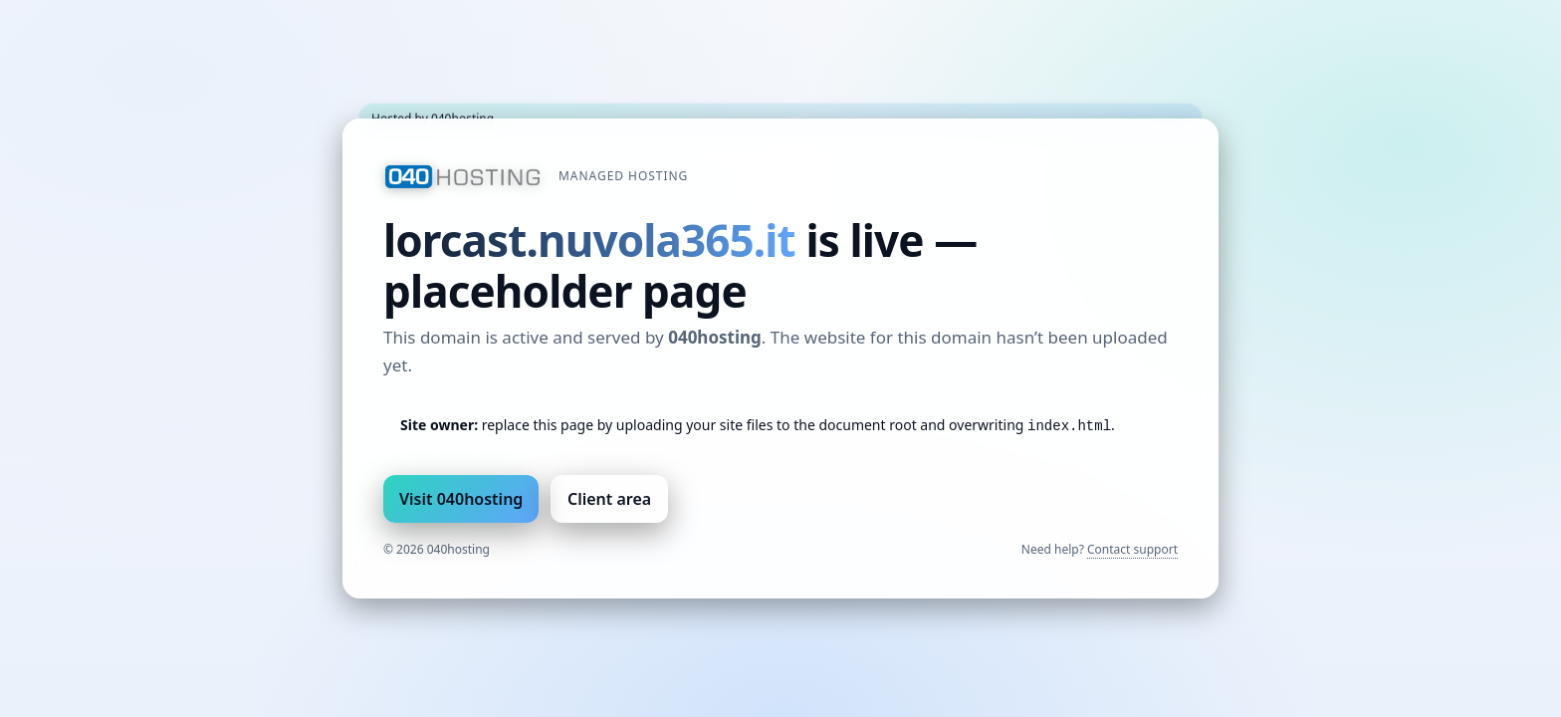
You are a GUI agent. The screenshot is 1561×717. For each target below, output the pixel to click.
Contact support (1132, 549)
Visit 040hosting (461, 499)
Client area (609, 499)
